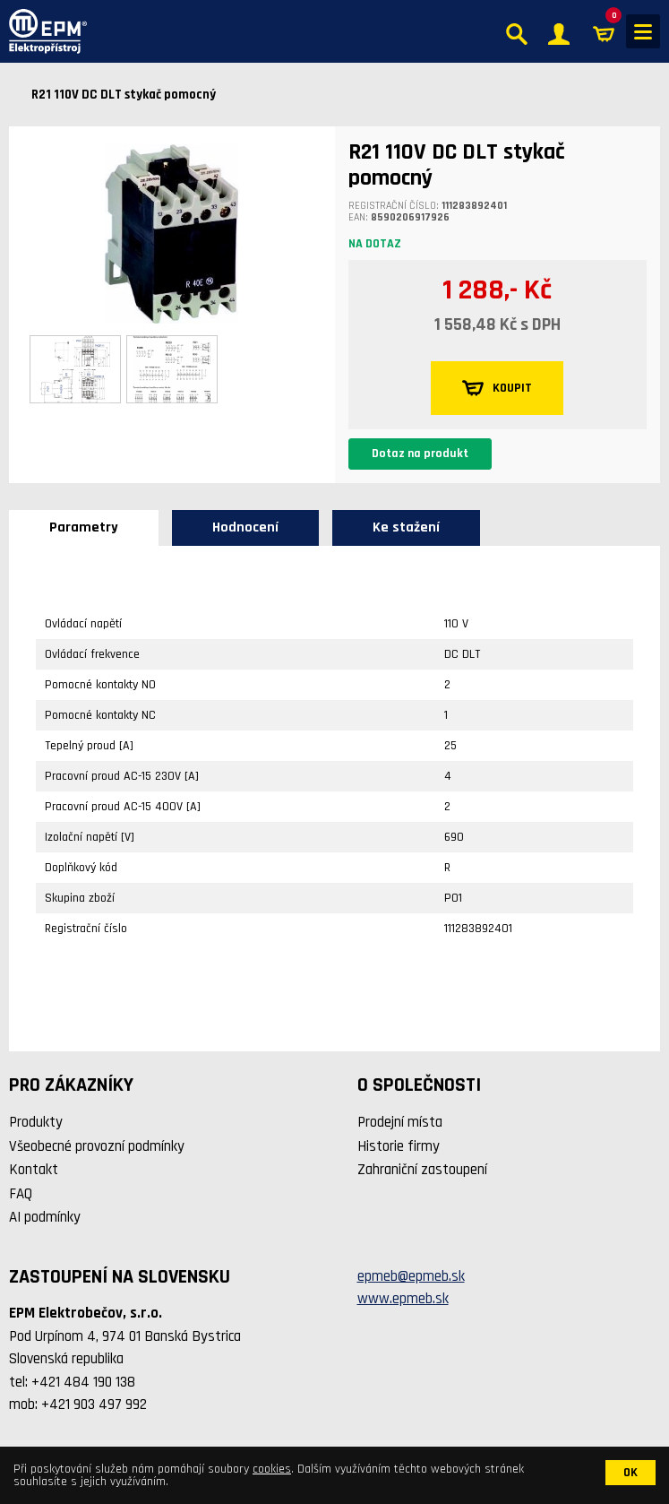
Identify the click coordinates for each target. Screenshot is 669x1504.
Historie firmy (398, 1146)
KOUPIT (497, 388)
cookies (272, 1469)
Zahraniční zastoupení (422, 1170)
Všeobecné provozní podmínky (96, 1146)
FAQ (20, 1194)
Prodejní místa (399, 1122)
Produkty (36, 1122)
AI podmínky (45, 1217)
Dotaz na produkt (420, 453)
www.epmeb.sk (403, 1299)
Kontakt (33, 1170)
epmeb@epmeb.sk (411, 1276)
